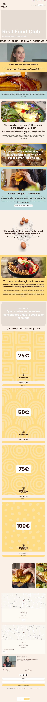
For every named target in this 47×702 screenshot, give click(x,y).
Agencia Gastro (29, 688)
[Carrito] (45, 5)
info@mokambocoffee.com (23, 617)
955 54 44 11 (23, 615)
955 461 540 (23, 647)
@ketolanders (35, 69)
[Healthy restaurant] (8, 5)
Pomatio (38, 688)
